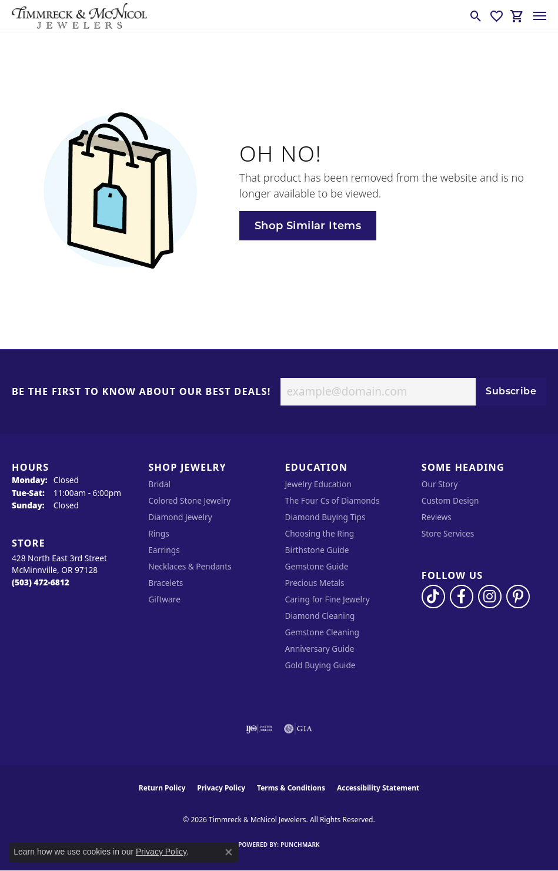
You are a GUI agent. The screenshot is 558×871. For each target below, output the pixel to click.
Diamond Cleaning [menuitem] (320, 615)
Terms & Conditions (291, 788)
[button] (476, 16)
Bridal (159, 484)
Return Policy (162, 788)
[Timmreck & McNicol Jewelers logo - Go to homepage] (79, 16)
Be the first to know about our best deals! (141, 392)
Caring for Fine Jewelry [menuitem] (327, 599)
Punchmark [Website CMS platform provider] (300, 844)
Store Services (448, 533)
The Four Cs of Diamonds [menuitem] (332, 500)
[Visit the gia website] (298, 729)
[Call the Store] (40, 582)
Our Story (440, 484)
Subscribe (511, 391)
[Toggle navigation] (539, 16)
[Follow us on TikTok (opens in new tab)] (433, 596)
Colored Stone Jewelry (189, 500)
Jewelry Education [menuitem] (318, 484)
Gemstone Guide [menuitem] (317, 566)
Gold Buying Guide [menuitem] (320, 665)
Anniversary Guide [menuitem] (320, 648)
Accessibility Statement (378, 788)
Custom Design (450, 500)
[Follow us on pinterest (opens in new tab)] (518, 596)
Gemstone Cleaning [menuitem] (322, 632)
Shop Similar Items (308, 225)
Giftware (164, 599)
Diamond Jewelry (180, 516)
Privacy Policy (221, 788)
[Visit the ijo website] (259, 729)
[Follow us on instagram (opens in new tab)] (490, 596)
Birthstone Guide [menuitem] (317, 549)
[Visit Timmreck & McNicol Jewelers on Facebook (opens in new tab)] (461, 596)
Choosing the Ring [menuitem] (320, 533)
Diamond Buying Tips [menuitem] (325, 516)
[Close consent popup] (228, 852)
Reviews (437, 516)
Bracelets (165, 582)
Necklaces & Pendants (190, 566)
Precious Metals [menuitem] (315, 582)
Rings (158, 533)
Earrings (164, 549)
